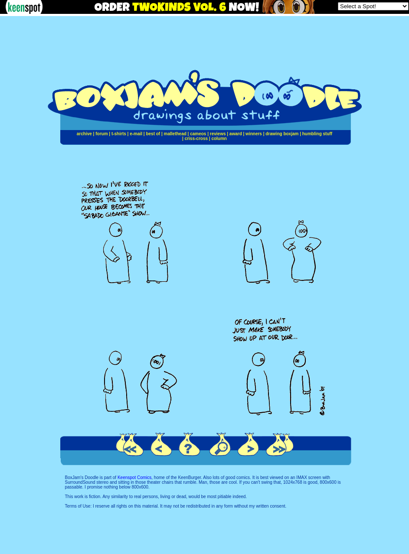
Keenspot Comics (134, 477)
